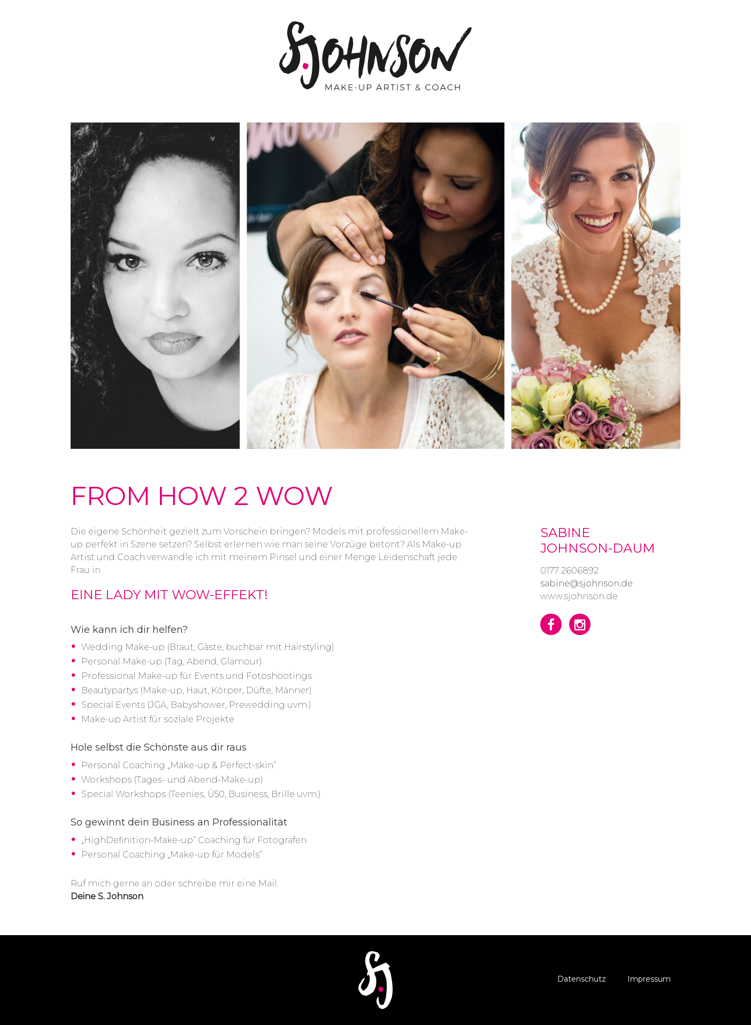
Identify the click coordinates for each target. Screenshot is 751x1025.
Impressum (649, 979)
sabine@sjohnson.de (586, 583)
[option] (375, 286)
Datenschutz (581, 979)
